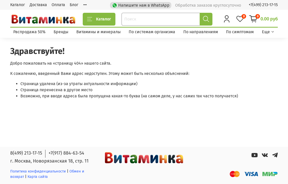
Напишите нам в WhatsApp (141, 5)
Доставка (38, 4)
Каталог (17, 4)
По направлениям (200, 31)
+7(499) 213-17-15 (263, 4)
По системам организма (152, 31)
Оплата (58, 4)
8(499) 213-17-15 (26, 153)
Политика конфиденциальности (38, 171)
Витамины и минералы (98, 31)
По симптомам (240, 31)
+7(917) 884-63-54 (66, 153)
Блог (74, 4)
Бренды (61, 31)
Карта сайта (38, 177)
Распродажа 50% (29, 31)
